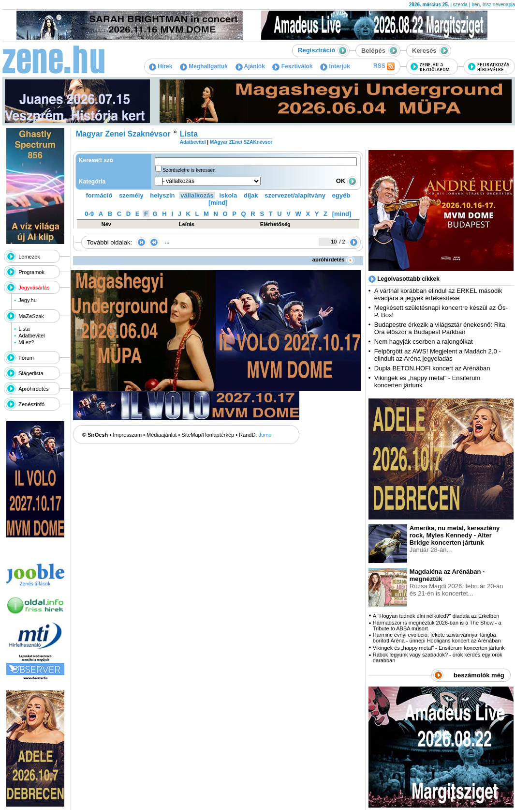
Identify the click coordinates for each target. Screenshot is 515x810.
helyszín (162, 195)
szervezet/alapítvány (295, 195)
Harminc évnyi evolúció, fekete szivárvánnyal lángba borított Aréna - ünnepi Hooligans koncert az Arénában (437, 637)
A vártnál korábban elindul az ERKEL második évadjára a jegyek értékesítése (438, 294)
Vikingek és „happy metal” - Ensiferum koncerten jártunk (439, 648)
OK (346, 180)
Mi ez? (26, 342)
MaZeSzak (31, 316)
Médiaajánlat (162, 435)
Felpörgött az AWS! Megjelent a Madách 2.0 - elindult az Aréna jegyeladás (437, 355)
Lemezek (29, 257)
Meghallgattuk (204, 66)
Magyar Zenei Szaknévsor (123, 134)
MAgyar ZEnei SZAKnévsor (241, 142)
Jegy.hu (27, 300)
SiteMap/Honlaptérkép (207, 435)
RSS (384, 66)
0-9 (89, 213)
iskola (228, 195)
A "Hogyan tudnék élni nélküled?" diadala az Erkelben (436, 616)
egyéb (341, 195)
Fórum (26, 358)
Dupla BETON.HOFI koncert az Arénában (433, 368)
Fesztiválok (292, 66)
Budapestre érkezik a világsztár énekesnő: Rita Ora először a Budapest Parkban (439, 328)
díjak (251, 195)
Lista (23, 329)
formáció (99, 195)
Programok (31, 272)
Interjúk (335, 66)
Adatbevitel (31, 335)
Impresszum (127, 435)
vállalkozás (197, 195)
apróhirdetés (333, 259)
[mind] (218, 202)
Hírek (160, 66)
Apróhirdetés (33, 389)
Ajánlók (250, 66)
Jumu (265, 435)
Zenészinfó (31, 404)
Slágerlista (30, 373)
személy (131, 195)
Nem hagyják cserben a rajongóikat (423, 341)
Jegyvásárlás (33, 287)
